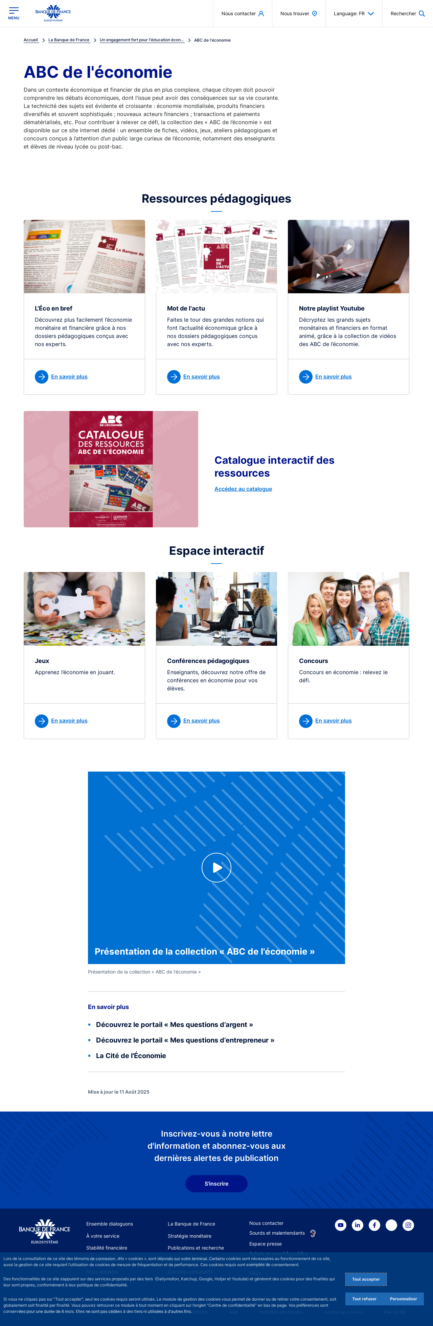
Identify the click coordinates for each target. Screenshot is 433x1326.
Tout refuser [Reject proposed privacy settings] (364, 1298)
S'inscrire (216, 1183)
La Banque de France (191, 1224)
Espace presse (265, 1244)
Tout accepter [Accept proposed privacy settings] (366, 1279)
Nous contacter (266, 1223)
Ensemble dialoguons (109, 1224)
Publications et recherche (196, 1248)
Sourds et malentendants (277, 1233)
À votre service (102, 1236)
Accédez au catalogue (243, 488)
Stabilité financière (106, 1248)
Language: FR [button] (354, 13)
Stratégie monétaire (189, 1236)
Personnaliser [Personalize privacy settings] (403, 1298)
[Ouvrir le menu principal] (13, 13)
